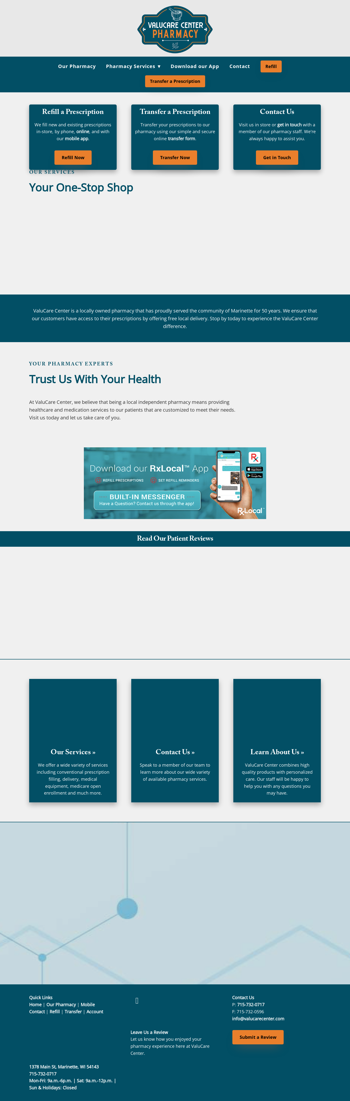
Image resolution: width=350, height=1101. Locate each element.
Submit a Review (258, 1037)
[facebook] (137, 1000)
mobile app (76, 138)
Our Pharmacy (77, 66)
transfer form (181, 138)
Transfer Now (175, 157)
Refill (271, 66)
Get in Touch (277, 157)
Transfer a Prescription (175, 81)
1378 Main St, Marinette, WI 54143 (64, 1067)
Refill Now (73, 157)
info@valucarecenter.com (258, 1018)
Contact (239, 66)
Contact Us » (175, 753)
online (82, 131)
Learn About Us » (277, 753)
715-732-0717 (250, 1004)
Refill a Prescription (73, 113)
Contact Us (277, 113)
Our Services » (73, 753)
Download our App (195, 66)
